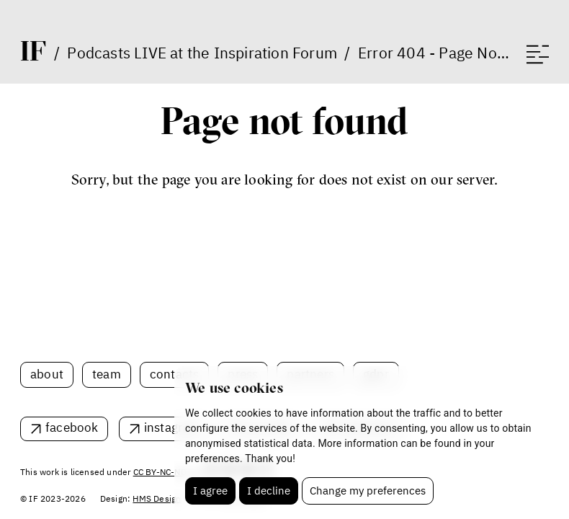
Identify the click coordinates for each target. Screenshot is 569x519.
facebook (72, 427)
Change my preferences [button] (368, 490)
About (46, 374)
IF (33, 50)
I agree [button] (210, 490)
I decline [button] (268, 490)
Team (106, 374)
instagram (172, 427)
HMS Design (157, 498)
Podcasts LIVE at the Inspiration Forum (202, 53)
